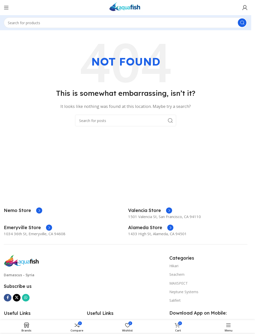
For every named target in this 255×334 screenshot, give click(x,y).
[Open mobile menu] (6, 8)
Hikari (173, 265)
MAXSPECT (178, 283)
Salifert (175, 300)
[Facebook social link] (7, 297)
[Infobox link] (23, 210)
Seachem (176, 274)
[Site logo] (126, 7)
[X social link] (16, 297)
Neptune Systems (183, 291)
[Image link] (21, 260)
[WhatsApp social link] (26, 297)
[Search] (125, 22)
